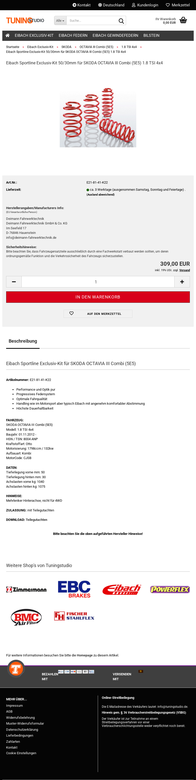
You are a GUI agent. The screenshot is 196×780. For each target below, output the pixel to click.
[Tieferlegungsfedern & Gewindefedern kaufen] (122, 590)
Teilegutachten (36, 520)
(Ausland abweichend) (101, 194)
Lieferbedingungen (19, 735)
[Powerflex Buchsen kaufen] (170, 590)
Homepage (85, 655)
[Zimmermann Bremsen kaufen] (26, 590)
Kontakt (81, 5)
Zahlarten (13, 741)
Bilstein (151, 35)
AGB (9, 711)
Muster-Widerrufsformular (25, 723)
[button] (111, 5)
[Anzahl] (98, 281)
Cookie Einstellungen (21, 753)
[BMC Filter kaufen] (26, 617)
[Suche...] (60, 20)
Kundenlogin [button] (145, 5)
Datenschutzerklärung (22, 729)
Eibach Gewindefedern (115, 35)
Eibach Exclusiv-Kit (34, 35)
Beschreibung (23, 341)
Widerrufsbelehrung (20, 717)
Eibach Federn (73, 35)
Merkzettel (178, 5)
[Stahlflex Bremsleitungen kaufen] (74, 617)
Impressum (14, 705)
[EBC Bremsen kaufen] (74, 590)
